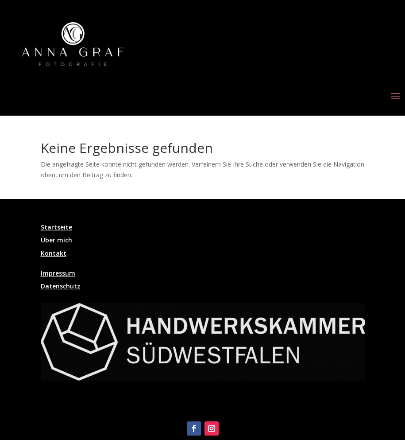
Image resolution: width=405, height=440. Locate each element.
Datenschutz (61, 286)
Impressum (58, 273)
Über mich (56, 240)
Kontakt (53, 253)
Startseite (56, 227)
